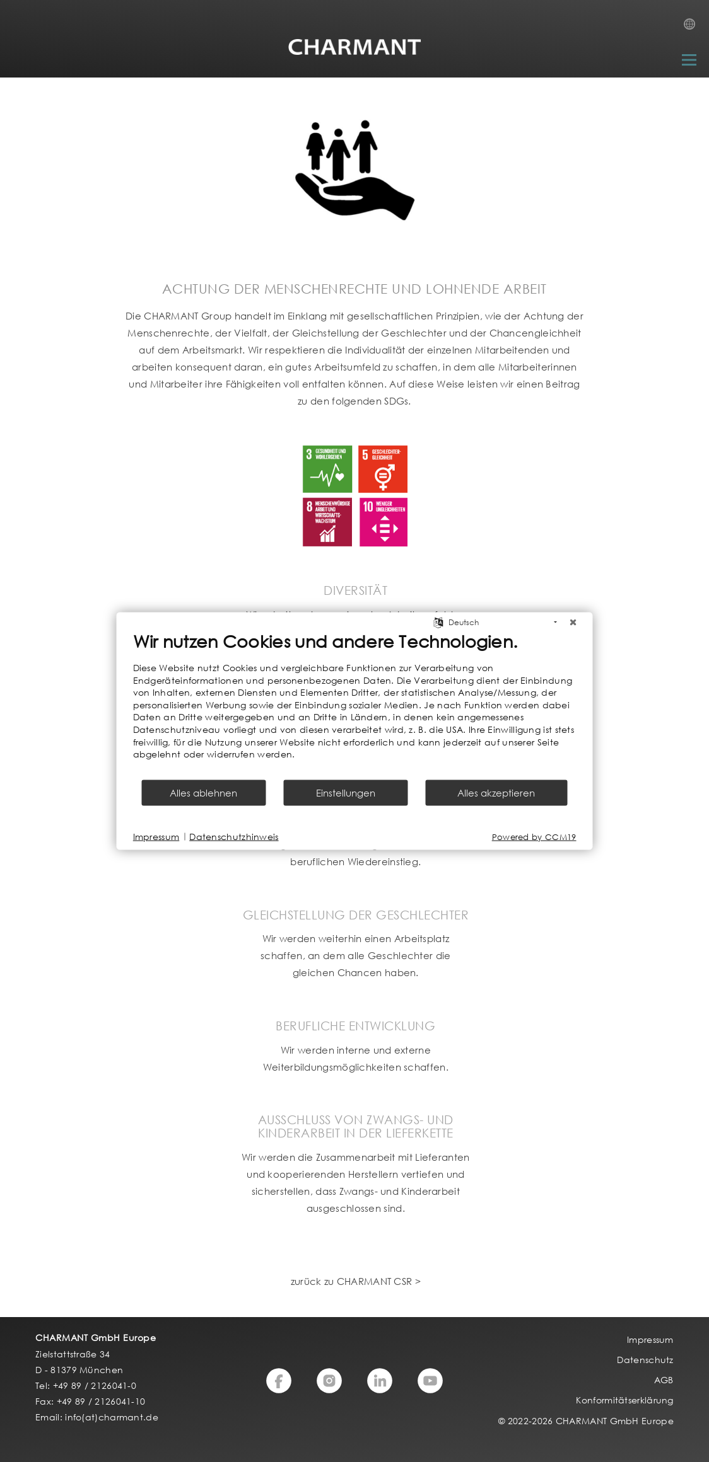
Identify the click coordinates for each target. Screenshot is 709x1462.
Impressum (156, 837)
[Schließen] (573, 622)
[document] (355, 704)
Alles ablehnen (203, 792)
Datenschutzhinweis (233, 837)
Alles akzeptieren (496, 792)
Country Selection (693, 27)
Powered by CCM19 (534, 836)
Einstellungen (345, 792)
